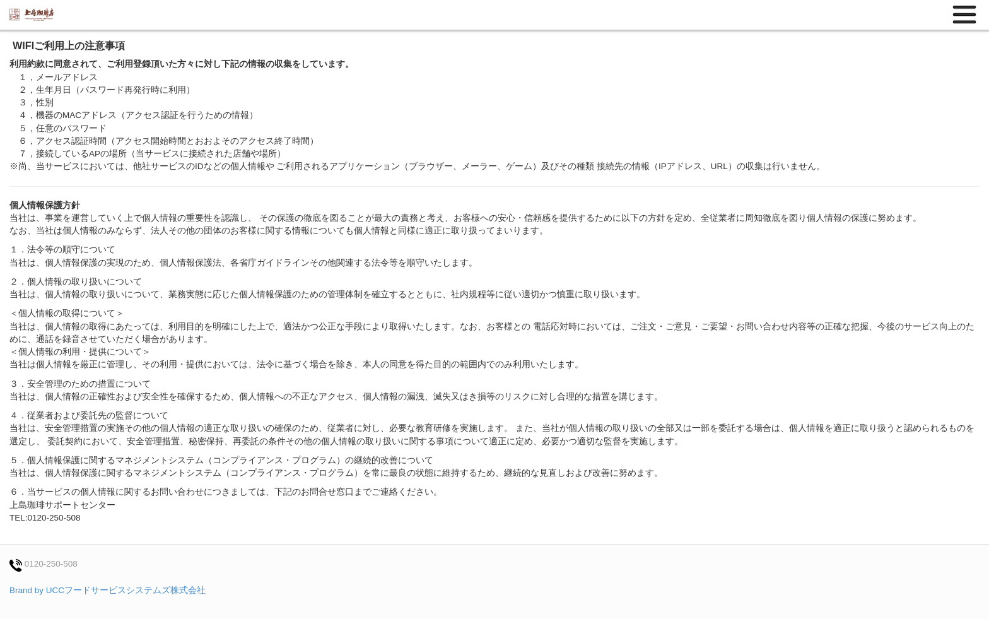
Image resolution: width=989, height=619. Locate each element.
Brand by (107, 590)
